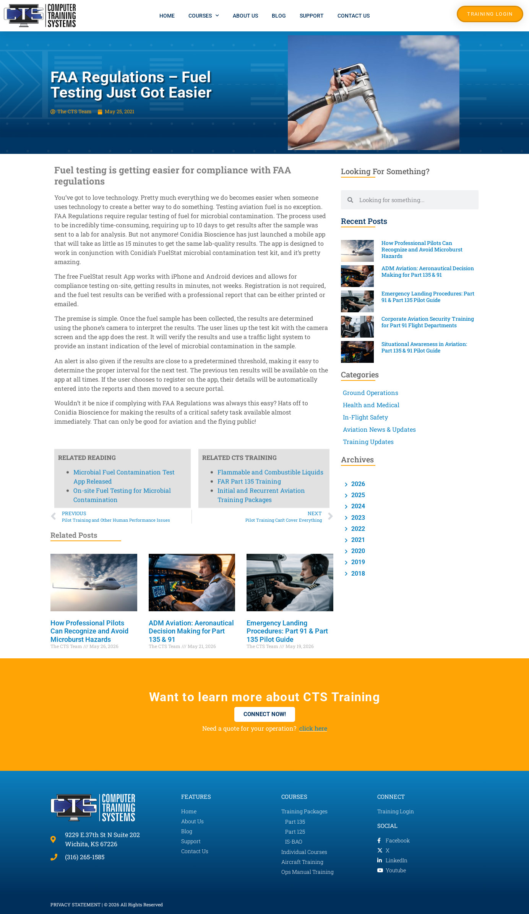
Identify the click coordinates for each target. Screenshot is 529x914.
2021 (357, 540)
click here (313, 728)
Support (312, 16)
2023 (357, 517)
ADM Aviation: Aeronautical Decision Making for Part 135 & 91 (191, 631)
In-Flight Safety (365, 417)
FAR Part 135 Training (249, 34)
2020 (357, 551)
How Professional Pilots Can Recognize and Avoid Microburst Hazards (89, 631)
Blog (279, 16)
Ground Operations (370, 392)
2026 (357, 484)
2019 (357, 562)
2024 (357, 506)
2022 (357, 528)
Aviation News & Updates (379, 429)
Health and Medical (371, 405)
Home (167, 16)
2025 (357, 495)
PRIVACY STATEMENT (75, 904)
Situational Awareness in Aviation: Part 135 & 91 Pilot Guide (424, 347)
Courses (203, 15)
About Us (245, 16)
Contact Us (354, 16)
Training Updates (368, 441)
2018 (357, 573)
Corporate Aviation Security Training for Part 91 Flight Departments (427, 322)
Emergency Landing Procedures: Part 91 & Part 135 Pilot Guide (287, 631)
